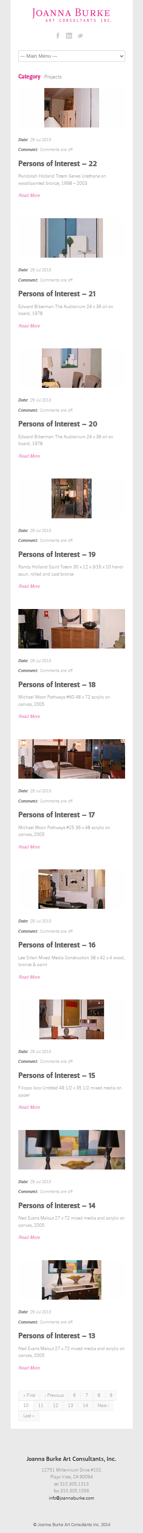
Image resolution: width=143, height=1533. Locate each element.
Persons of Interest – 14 (56, 1205)
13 (70, 1405)
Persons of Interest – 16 (57, 944)
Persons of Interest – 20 (57, 423)
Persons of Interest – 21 (56, 293)
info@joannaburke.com (71, 1498)
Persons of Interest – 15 (56, 1075)
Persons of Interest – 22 (57, 163)
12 (55, 1405)
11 (40, 1405)
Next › (103, 1405)
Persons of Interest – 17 (56, 814)
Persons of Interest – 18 (57, 684)
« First (29, 1395)
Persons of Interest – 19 (57, 554)
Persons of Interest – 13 (56, 1335)
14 (85, 1405)
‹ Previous (54, 1395)
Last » (28, 1415)
